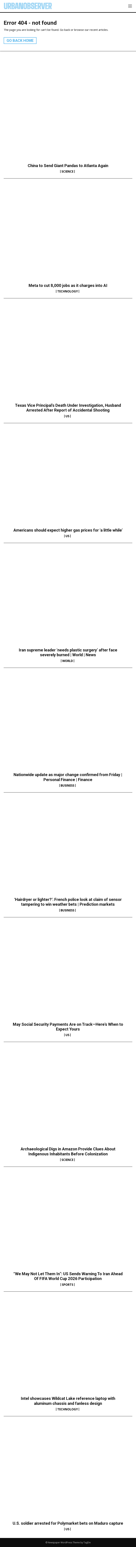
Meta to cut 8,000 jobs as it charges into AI (68, 285)
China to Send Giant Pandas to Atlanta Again (68, 165)
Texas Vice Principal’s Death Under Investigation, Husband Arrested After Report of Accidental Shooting (68, 407)
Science (67, 171)
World (67, 660)
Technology (67, 291)
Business (67, 785)
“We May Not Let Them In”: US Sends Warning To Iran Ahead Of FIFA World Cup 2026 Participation (68, 1276)
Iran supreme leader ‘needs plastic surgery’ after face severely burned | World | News (68, 652)
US (67, 416)
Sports (67, 1284)
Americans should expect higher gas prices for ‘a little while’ (68, 530)
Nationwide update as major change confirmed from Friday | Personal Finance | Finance (68, 777)
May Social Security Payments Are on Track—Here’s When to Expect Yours (68, 1026)
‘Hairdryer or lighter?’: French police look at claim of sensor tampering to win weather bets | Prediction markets (68, 902)
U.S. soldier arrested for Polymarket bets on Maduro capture (68, 1523)
